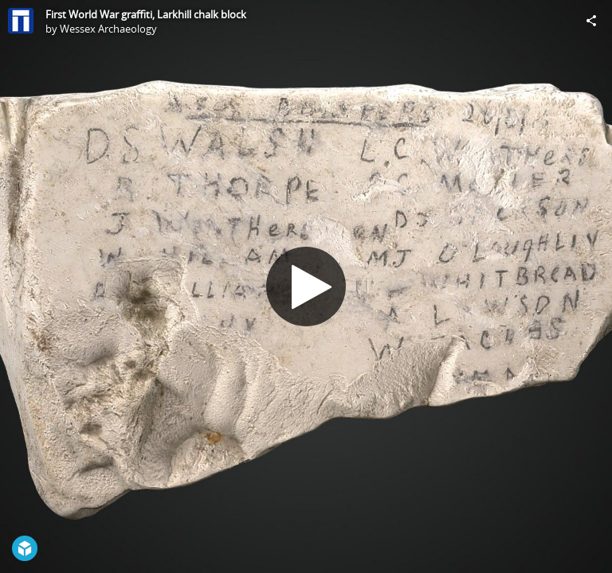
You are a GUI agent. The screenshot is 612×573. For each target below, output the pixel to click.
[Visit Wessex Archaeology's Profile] (20, 20)
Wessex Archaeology (108, 28)
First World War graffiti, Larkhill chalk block (145, 14)
